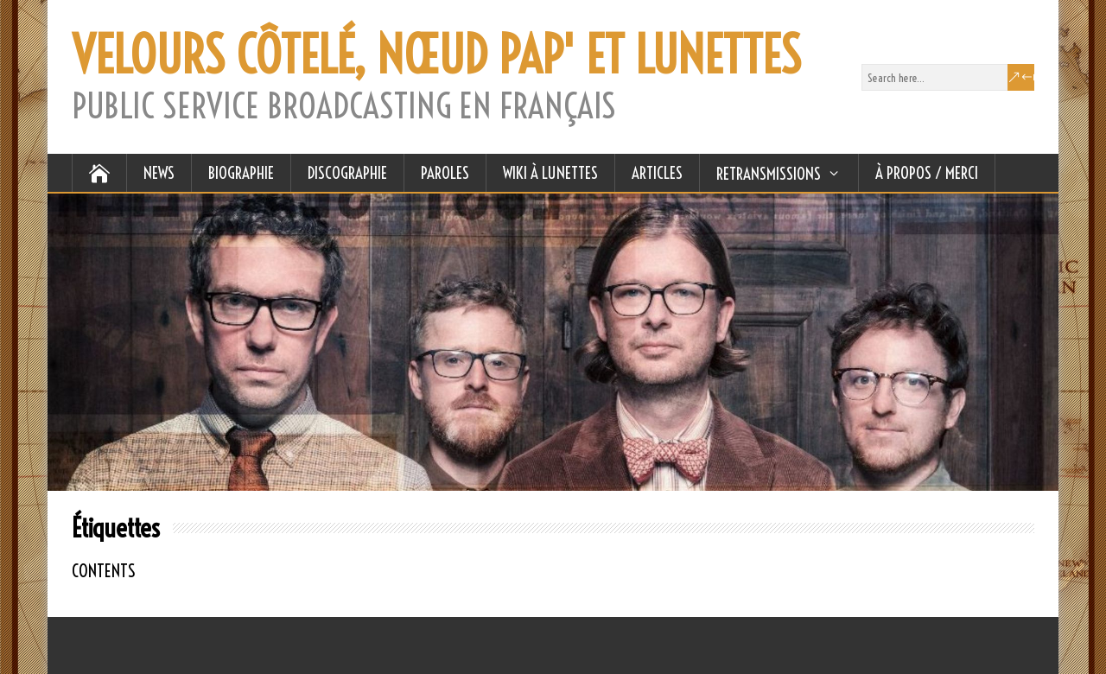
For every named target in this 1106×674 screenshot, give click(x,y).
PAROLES (445, 172)
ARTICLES (657, 172)
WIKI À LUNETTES (550, 172)
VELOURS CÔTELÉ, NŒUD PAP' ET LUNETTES (436, 55)
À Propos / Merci (926, 172)
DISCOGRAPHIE (347, 172)
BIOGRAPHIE (241, 172)
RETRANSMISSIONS (768, 173)
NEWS (159, 172)
